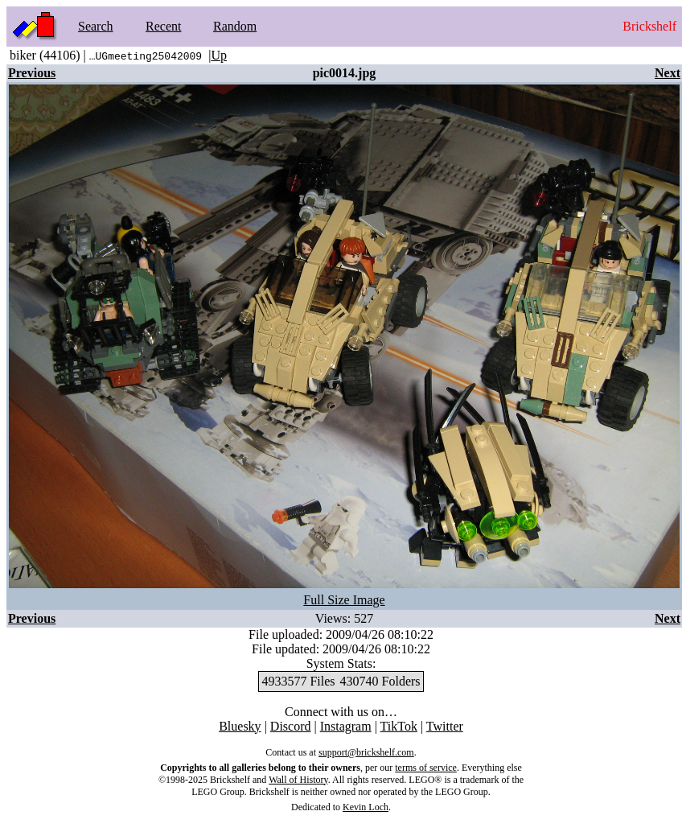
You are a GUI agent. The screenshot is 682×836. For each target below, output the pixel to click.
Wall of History (298, 779)
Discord (290, 726)
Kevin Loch (365, 807)
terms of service (426, 767)
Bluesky (240, 726)
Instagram (346, 726)
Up (219, 55)
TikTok (398, 726)
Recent (163, 26)
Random (235, 26)
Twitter (444, 726)
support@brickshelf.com (366, 752)
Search (95, 26)
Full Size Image (343, 600)
